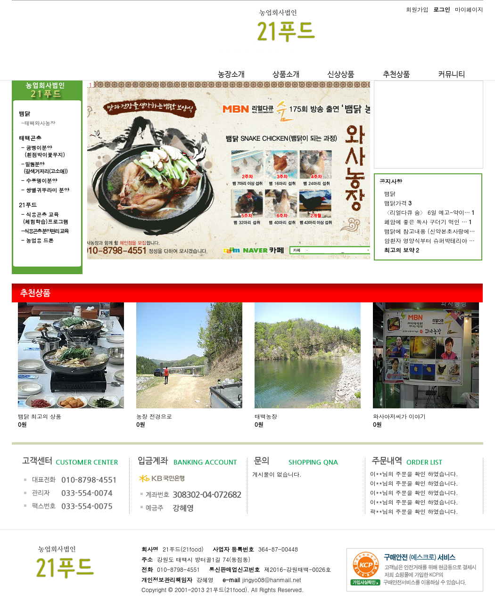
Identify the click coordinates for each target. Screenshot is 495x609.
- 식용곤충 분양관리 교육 (44, 231)
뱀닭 (24, 113)
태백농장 (266, 416)
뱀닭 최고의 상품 (39, 416)
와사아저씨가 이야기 (399, 416)
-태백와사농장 (38, 123)
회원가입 (417, 9)
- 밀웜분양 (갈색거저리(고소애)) (44, 168)
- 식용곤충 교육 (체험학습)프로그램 (44, 218)
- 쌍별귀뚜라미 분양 (45, 190)
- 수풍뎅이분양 (39, 180)
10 (171, 84)
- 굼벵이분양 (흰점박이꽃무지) (43, 151)
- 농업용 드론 (37, 240)
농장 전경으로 (154, 416)
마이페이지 (469, 9)
